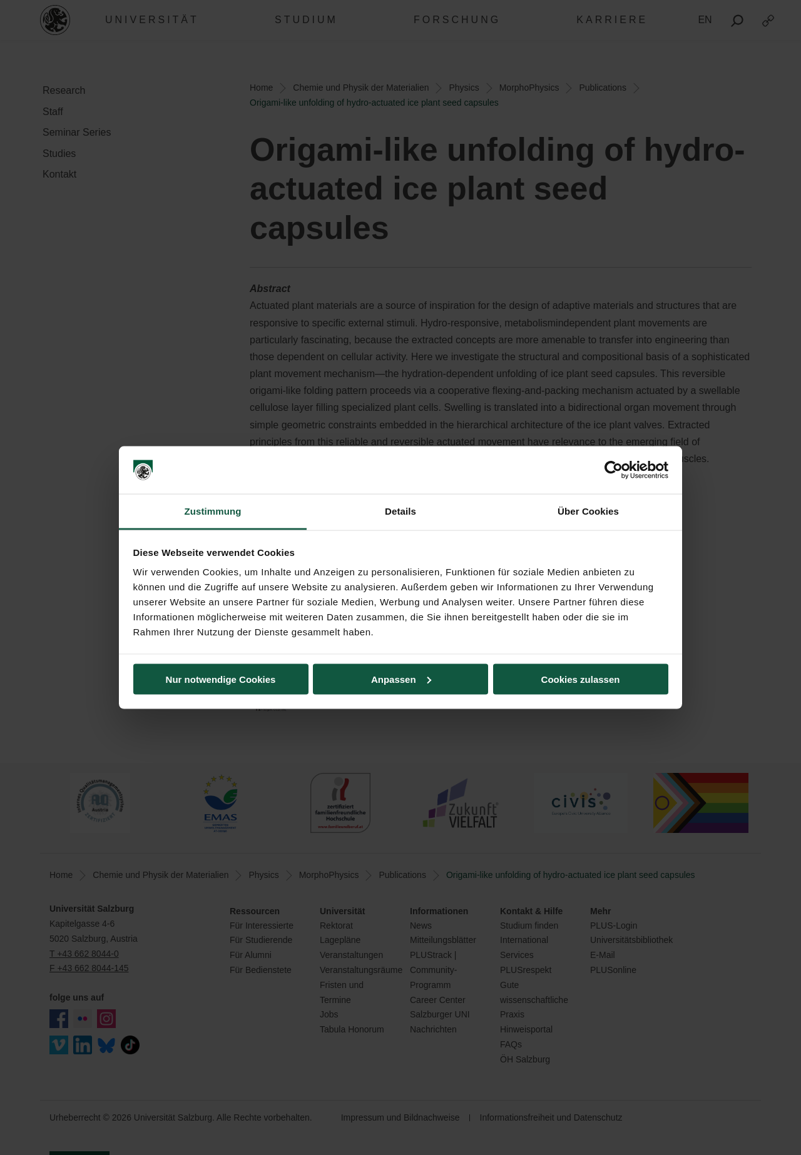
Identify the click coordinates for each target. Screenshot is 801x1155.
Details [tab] (400, 511)
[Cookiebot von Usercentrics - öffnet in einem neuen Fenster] (613, 470)
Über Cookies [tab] (588, 511)
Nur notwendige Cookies (221, 678)
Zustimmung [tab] (213, 511)
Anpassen (401, 678)
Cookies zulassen (580, 678)
